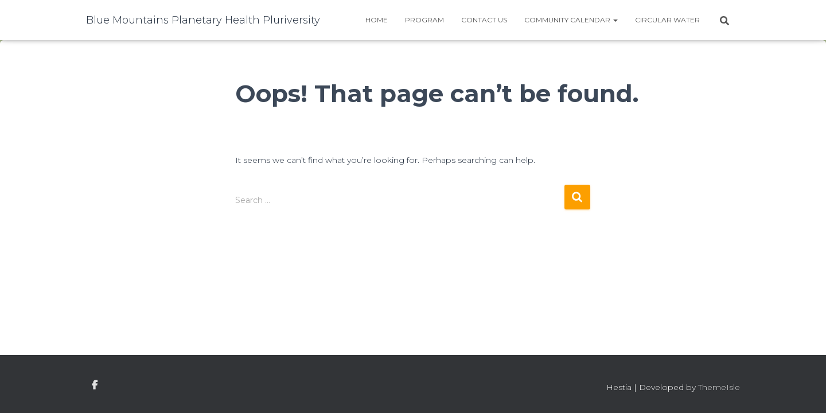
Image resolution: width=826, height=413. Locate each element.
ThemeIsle (719, 387)
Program (424, 19)
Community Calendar (571, 19)
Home (376, 19)
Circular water (667, 19)
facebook (94, 385)
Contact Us (484, 19)
